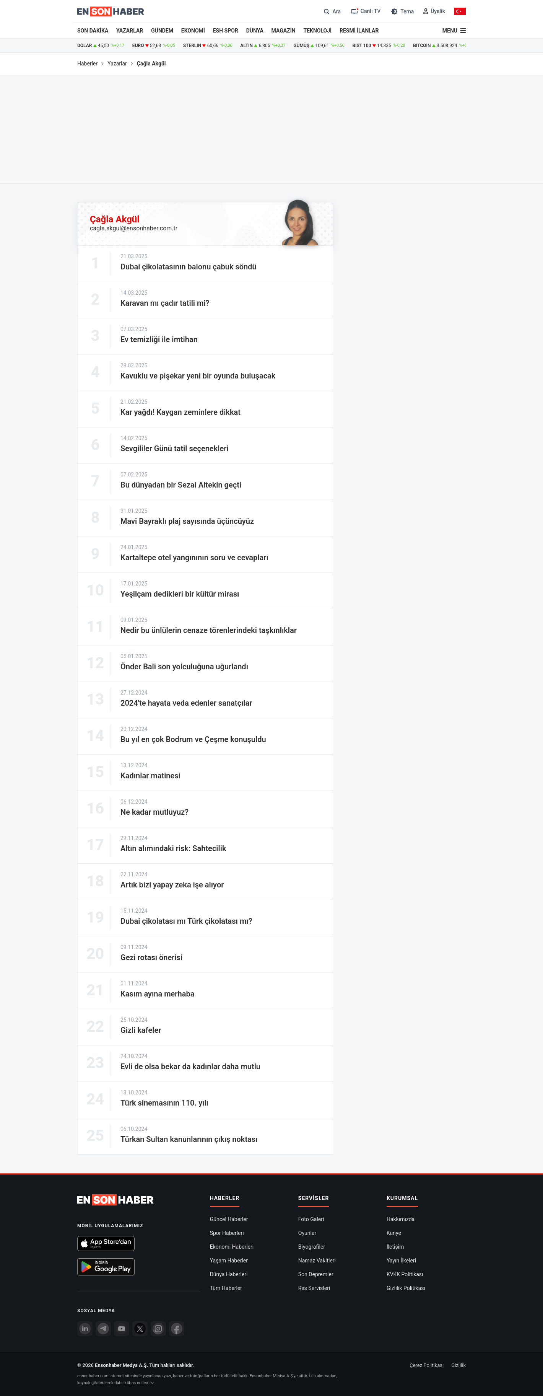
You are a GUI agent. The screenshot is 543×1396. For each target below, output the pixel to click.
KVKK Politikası (405, 1274)
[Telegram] (103, 1328)
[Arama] (331, 11)
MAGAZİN (284, 31)
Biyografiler (311, 1247)
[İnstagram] (158, 1328)
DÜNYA (254, 31)
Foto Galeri (311, 1219)
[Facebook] (176, 1328)
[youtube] (121, 1328)
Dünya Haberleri (229, 1274)
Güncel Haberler (229, 1219)
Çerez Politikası (427, 1365)
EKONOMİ (193, 31)
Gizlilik (458, 1365)
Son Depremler (315, 1274)
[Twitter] (140, 1328)
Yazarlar (117, 63)
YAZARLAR (129, 31)
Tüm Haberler (226, 1288)
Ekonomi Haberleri (232, 1247)
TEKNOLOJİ (318, 31)
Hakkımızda (401, 1219)
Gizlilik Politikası (406, 1288)
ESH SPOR (225, 31)
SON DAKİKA (92, 31)
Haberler (87, 63)
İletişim (395, 1247)
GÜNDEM (162, 31)
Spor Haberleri (227, 1233)
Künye (394, 1233)
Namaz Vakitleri (317, 1260)
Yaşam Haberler (229, 1260)
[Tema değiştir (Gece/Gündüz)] (402, 11)
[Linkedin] (85, 1328)
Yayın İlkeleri (401, 1260)
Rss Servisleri (314, 1288)
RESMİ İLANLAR (359, 31)
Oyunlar (307, 1233)
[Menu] (454, 31)
